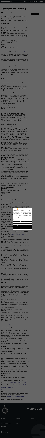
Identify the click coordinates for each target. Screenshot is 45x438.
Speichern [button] (22, 223)
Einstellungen (16, 217)
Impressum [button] (26, 229)
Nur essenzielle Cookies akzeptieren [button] (22, 225)
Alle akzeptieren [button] (22, 221)
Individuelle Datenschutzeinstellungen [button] (22, 227)
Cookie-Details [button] (19, 229)
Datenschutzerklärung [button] (23, 229)
